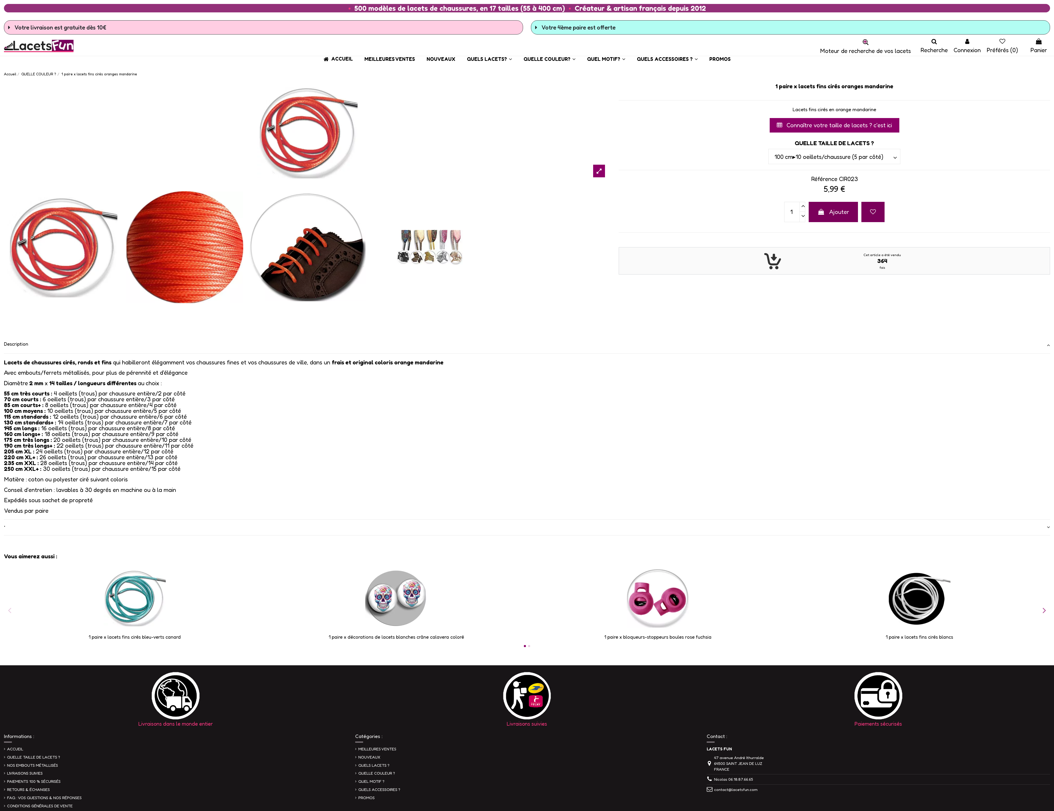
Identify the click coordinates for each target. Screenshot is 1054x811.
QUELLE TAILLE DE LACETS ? (33, 757)
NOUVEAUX (369, 757)
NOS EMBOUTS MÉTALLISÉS (32, 765)
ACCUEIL (15, 748)
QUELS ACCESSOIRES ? (379, 789)
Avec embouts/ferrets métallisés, (47, 372)
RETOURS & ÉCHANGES (28, 789)
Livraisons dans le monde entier (175, 724)
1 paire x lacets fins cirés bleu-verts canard (135, 637)
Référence (824, 179)
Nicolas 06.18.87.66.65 (733, 779)
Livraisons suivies (527, 724)
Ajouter (833, 211)
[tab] (527, 345)
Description (527, 344)
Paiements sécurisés (878, 724)
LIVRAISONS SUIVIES (25, 773)
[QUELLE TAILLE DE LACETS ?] (834, 156)
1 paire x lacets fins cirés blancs (919, 637)
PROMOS (366, 797)
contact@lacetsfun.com (736, 789)
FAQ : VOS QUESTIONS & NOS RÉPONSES (44, 797)
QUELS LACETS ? (373, 765)
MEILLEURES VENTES (377, 748)
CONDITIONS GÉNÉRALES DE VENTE (40, 805)
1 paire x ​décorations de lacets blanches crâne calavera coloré (396, 637)
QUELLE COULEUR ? (376, 773)
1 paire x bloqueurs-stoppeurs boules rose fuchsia (657, 637)
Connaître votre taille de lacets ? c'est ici (834, 125)
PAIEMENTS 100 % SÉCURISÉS (34, 781)
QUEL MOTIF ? (371, 781)
